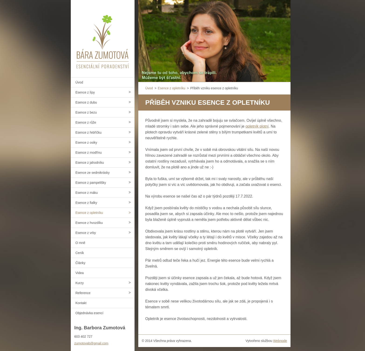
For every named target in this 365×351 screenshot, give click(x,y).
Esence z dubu (86, 102)
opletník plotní (257, 126)
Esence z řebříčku (88, 132)
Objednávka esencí (89, 313)
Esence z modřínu (88, 152)
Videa (79, 273)
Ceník (79, 253)
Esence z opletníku (89, 213)
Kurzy (79, 283)
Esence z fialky (86, 203)
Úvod (79, 82)
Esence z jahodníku (89, 162)
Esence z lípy (85, 92)
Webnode (280, 341)
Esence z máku (86, 193)
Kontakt (80, 303)
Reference (83, 293)
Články (80, 263)
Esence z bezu (86, 112)
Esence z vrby (85, 233)
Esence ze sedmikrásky (92, 172)
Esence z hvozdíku (89, 223)
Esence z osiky (86, 142)
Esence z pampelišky (90, 182)
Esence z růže (85, 122)
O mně (80, 243)
